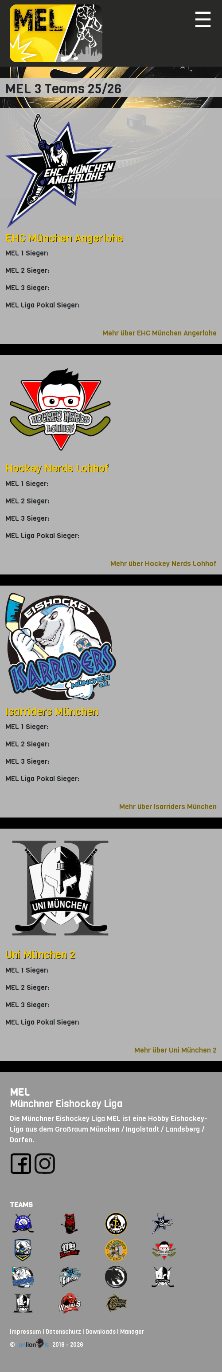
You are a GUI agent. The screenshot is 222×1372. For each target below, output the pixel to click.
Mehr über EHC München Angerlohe (159, 333)
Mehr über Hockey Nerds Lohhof (163, 563)
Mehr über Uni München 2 (175, 1050)
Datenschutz (63, 1332)
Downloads (101, 1332)
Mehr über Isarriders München (168, 806)
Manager (132, 1332)
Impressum (25, 1332)
